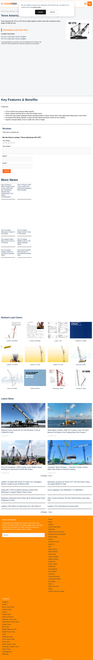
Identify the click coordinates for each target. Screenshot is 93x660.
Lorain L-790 (58, 341)
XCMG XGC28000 (35, 341)
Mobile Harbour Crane (9, 629)
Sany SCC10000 (12, 388)
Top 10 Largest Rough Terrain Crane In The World (24, 231)
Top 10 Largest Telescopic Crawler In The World (8, 231)
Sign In (50, 584)
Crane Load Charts (10, 11)
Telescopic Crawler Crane (10, 646)
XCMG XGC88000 (12, 341)
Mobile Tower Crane (8, 632)
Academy (5, 602)
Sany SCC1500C (81, 364)
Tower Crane (6, 649)
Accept (40, 12)
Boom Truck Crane (8, 607)
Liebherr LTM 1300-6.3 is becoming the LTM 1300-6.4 (21, 506)
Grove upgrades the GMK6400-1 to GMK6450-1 (66, 490)
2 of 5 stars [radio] (6, 143)
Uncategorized (7, 651)
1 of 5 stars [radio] (4, 143)
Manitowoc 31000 (58, 388)
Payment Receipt (53, 576)
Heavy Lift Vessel (7, 617)
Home (2, 11)
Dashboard (51, 566)
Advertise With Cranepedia (57, 534)
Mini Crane (5, 627)
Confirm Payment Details (56, 591)
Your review (7, 146)
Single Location (53, 559)
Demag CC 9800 (81, 388)
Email (5, 163)
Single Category (53, 556)
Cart (49, 546)
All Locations (52, 571)
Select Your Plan (53, 586)
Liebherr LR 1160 (58, 364)
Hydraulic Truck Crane (9, 619)
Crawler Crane (7, 609)
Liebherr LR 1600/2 (12, 364)
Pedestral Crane (7, 637)
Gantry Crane (6, 614)
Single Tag (51, 561)
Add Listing (51, 554)
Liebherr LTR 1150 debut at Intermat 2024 (63, 506)
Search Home (52, 549)
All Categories (52, 569)
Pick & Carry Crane (8, 639)
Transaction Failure (54, 579)
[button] (85, 4)
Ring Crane (6, 641)
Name (5, 156)
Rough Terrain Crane (9, 644)
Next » (50, 476)
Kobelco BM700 (35, 388)
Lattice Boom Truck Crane (10, 622)
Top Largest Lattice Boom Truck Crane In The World (8, 240)
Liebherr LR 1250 (35, 364)
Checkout (51, 574)
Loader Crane (6, 624)
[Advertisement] (79, 53)
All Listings (51, 581)
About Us (51, 544)
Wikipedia (51, 529)
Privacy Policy (36, 7)
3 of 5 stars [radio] (9, 143)
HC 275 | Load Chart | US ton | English (13, 36)
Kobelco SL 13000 (81, 341)
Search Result (52, 551)
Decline (52, 12)
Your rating (6, 140)
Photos (50, 539)
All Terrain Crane (53, 541)
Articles (50, 524)
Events (4, 612)
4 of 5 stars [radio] (11, 143)
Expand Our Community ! (56, 532)
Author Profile (52, 564)
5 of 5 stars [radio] (14, 143)
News (50, 522)
